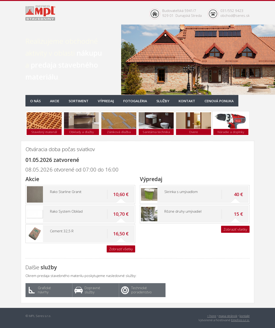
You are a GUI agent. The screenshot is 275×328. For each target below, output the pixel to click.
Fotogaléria (135, 100)
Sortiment (78, 100)
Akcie (54, 100)
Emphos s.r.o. (240, 320)
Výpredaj (106, 100)
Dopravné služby (87, 289)
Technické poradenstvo (136, 289)
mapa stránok (228, 316)
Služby (162, 100)
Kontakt (187, 100)
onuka (219, 100)
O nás (35, 100)
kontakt (245, 316)
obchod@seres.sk (235, 15)
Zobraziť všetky (121, 249)
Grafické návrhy (40, 289)
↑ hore (211, 316)
